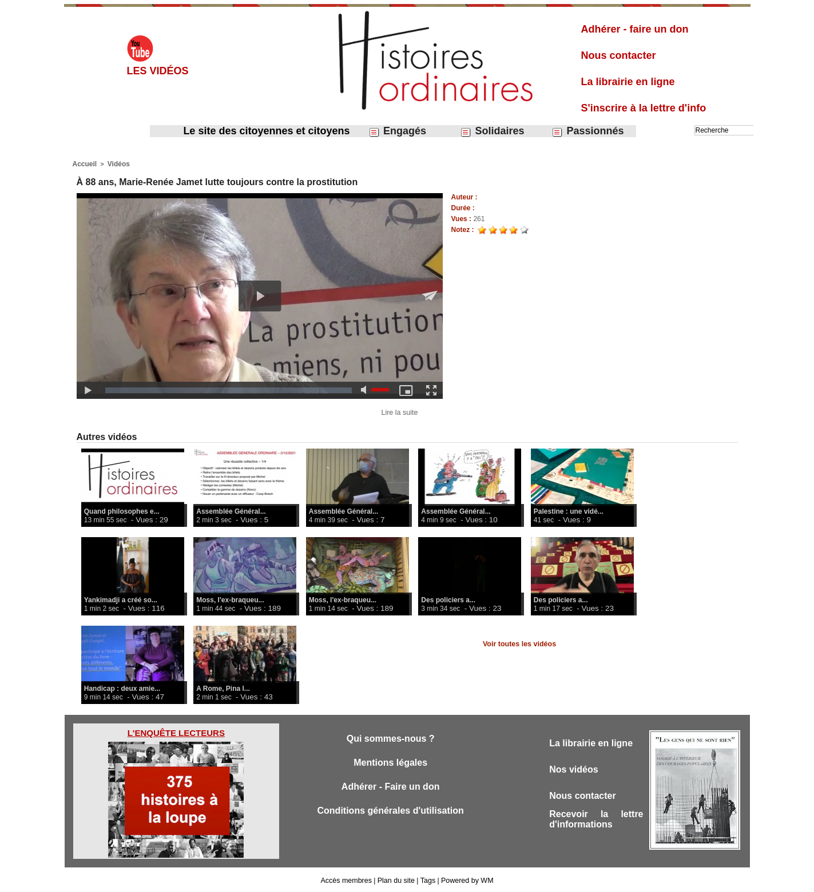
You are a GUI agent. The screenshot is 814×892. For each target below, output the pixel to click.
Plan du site (397, 879)
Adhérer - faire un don (635, 29)
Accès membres (348, 879)
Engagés (397, 131)
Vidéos (115, 163)
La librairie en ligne (628, 81)
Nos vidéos (575, 770)
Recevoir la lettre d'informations (596, 822)
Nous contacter (618, 55)
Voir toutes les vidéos (519, 643)
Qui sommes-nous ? (390, 738)
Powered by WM (465, 879)
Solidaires (492, 131)
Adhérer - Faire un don (391, 788)
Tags (427, 879)
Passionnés (587, 131)
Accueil (84, 163)
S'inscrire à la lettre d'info (643, 108)
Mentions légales (390, 763)
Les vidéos (158, 71)
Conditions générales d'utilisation (390, 813)
